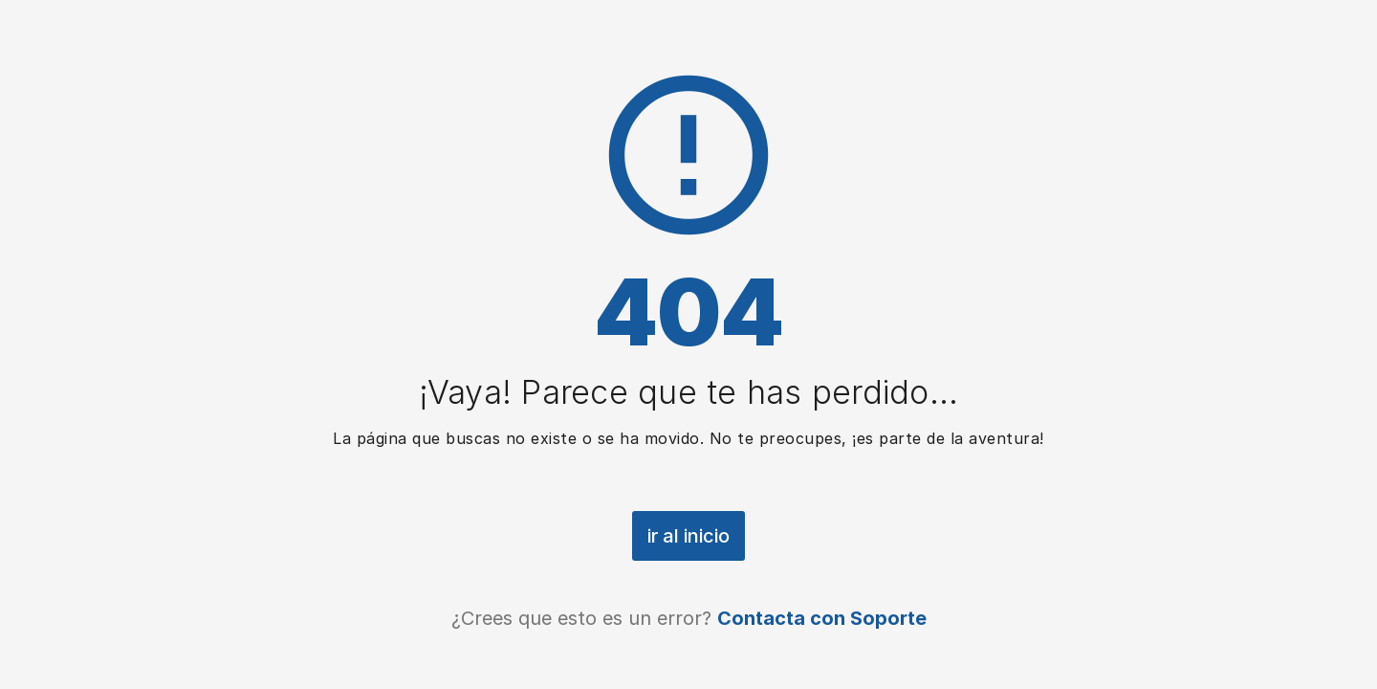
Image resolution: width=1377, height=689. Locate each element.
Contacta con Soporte (822, 618)
